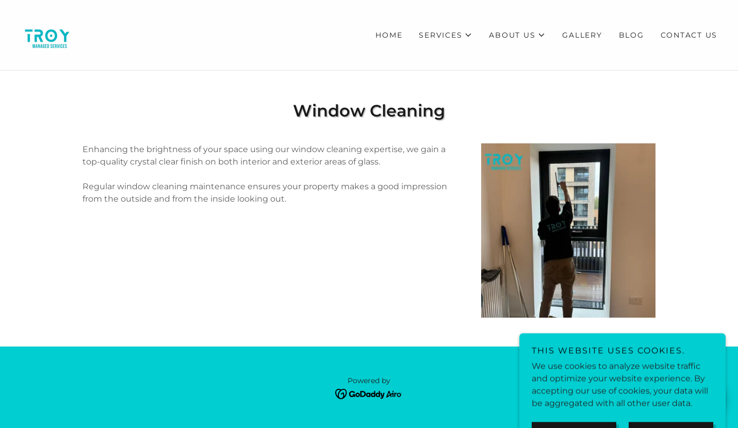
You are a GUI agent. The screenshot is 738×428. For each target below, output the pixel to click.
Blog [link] (631, 35)
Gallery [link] (582, 35)
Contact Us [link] (689, 35)
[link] (47, 34)
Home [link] (388, 35)
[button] (445, 35)
